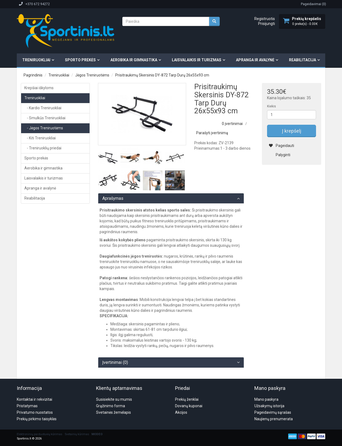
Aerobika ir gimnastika (133, 60)
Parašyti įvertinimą (212, 133)
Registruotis (264, 19)
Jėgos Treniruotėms (92, 75)
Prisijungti (266, 23)
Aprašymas (112, 198)
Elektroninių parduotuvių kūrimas (39, 408)
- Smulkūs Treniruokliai (44, 118)
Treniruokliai (36, 60)
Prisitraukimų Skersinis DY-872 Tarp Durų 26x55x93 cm (162, 75)
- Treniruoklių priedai (42, 148)
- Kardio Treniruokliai (42, 108)
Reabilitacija (302, 60)
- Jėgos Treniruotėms (43, 128)
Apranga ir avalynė (255, 60)
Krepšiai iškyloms (39, 88)
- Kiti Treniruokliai (40, 138)
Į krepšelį (291, 131)
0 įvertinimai (232, 123)
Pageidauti (281, 145)
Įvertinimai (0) (115, 362)
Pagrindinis (33, 75)
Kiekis (271, 106)
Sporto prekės (80, 60)
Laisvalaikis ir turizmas (196, 60)
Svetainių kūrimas (77, 408)
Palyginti (279, 155)
